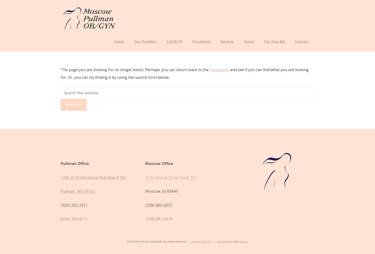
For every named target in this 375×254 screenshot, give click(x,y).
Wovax (244, 241)
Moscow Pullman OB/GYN (89, 18)
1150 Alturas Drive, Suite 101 (171, 177)
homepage (219, 69)
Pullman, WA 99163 (78, 191)
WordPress (224, 241)
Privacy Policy (201, 241)
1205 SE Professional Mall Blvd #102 (93, 177)
